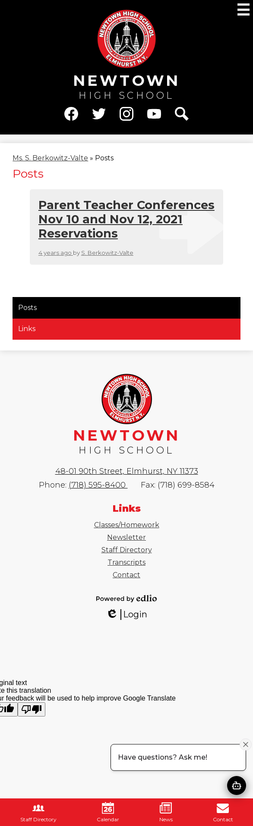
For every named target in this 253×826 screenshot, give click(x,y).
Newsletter (126, 537)
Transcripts (126, 562)
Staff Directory (126, 550)
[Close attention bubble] (246, 744)
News (166, 812)
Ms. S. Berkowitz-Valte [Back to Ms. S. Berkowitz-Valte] (50, 158)
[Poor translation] (31, 709)
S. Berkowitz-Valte (107, 252)
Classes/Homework (126, 525)
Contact (126, 575)
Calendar (108, 812)
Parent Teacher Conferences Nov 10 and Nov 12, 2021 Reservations (126, 219)
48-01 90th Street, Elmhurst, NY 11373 (126, 471)
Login (126, 614)
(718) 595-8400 (98, 485)
